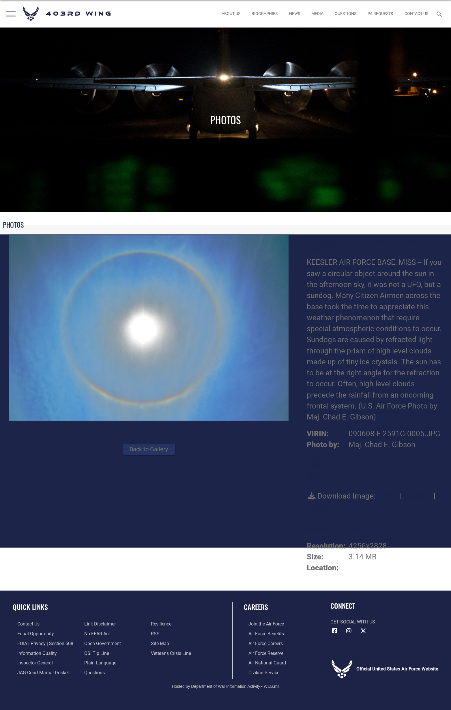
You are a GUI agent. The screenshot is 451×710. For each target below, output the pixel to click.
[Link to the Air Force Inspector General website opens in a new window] (30, 662)
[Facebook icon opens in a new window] (334, 631)
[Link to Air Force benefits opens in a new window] (261, 633)
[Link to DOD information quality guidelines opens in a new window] (32, 652)
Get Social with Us (352, 622)
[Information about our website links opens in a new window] (98, 624)
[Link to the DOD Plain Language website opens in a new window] (99, 662)
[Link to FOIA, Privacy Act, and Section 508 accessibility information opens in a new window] (41, 643)
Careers (256, 607)
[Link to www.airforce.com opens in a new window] (261, 624)
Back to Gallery (149, 449)
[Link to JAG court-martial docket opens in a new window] (38, 672)
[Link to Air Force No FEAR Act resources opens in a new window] (95, 633)
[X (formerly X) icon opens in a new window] (363, 631)
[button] (9, 13)
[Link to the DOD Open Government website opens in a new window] (101, 643)
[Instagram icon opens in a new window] (349, 631)
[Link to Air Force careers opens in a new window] (261, 643)
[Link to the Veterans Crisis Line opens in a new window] (172, 652)
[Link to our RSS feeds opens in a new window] (156, 633)
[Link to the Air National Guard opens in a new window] (262, 662)
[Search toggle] (440, 13)
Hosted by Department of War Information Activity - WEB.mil (225, 685)
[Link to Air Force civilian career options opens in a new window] (259, 672)
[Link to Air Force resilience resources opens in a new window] (162, 624)
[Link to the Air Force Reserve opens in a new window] (261, 652)
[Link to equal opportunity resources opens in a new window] (31, 633)
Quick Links (30, 607)
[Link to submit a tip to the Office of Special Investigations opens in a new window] (95, 652)
